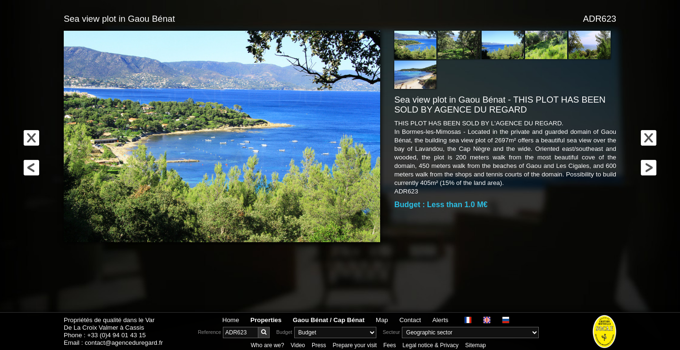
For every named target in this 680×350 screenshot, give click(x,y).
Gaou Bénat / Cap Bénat (329, 320)
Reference (209, 332)
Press (319, 345)
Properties (265, 320)
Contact (410, 320)
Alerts (440, 320)
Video (298, 345)
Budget (284, 332)
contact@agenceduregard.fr (123, 342)
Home (230, 320)
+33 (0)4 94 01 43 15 (116, 335)
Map (382, 320)
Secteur (391, 332)
